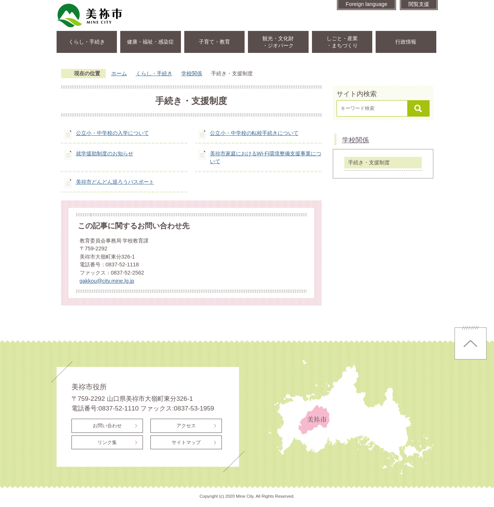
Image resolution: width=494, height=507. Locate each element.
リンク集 (107, 442)
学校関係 (191, 73)
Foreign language (366, 4)
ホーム (119, 73)
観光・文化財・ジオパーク (278, 41)
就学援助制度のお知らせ (104, 153)
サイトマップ (186, 442)
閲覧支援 (418, 4)
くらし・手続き (86, 42)
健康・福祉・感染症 (150, 42)
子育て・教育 (214, 42)
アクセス (186, 425)
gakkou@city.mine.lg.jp (107, 281)
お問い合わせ (107, 425)
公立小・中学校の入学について (112, 133)
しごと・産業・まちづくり (342, 41)
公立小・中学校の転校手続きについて (254, 133)
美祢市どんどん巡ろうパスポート (115, 182)
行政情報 (405, 42)
